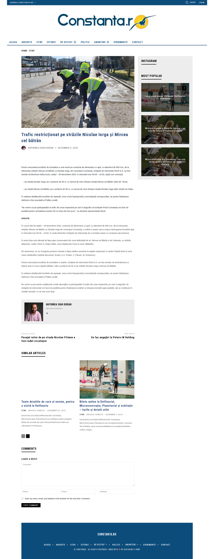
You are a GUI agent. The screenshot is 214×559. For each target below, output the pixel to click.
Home (24, 51)
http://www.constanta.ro (54, 308)
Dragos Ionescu (36, 410)
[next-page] (28, 436)
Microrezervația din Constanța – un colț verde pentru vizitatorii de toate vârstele (165, 161)
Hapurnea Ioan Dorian (40, 148)
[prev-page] (23, 436)
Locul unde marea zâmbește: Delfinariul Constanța (165, 97)
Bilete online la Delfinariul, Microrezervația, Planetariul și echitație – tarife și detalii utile (106, 405)
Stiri (31, 51)
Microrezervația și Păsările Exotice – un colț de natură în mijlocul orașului (165, 129)
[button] (190, 2)
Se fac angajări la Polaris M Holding (112, 337)
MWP (138, 549)
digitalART (129, 549)
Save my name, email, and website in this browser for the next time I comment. (57, 498)
